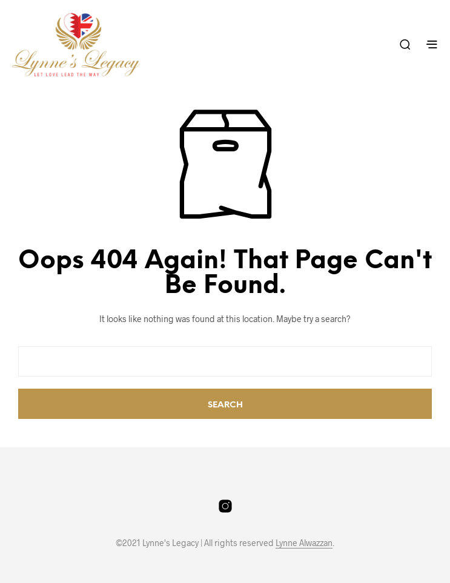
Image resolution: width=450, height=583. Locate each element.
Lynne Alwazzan (304, 543)
